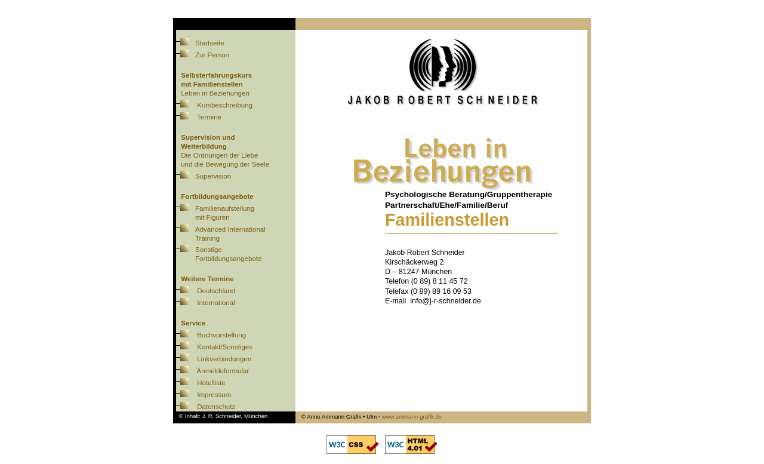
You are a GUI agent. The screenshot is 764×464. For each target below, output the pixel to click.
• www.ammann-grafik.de (410, 416)
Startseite (198, 43)
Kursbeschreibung (224, 105)
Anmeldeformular (223, 370)
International (216, 302)
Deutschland (216, 290)
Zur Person (201, 55)
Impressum (214, 394)
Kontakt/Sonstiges (224, 347)
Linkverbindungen (224, 358)
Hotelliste (211, 382)
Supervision (202, 176)
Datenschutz (216, 406)
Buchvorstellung (221, 335)
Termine (209, 117)
